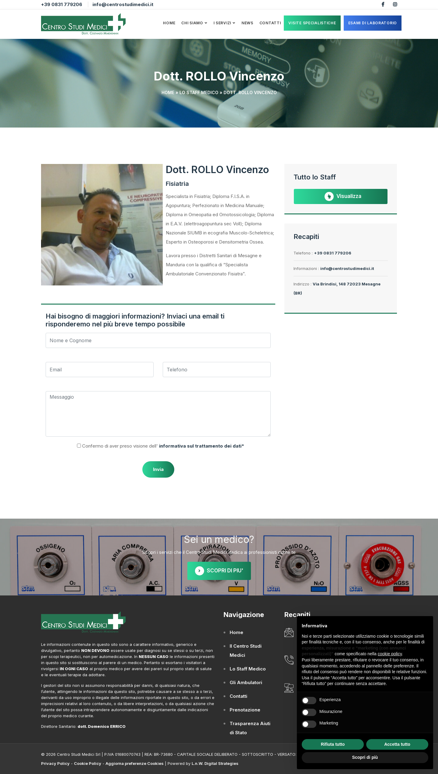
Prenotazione (245, 710)
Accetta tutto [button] (397, 744)
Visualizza (343, 196)
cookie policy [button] (390, 653)
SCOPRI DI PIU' (219, 570)
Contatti (270, 23)
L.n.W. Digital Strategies (215, 763)
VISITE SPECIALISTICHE (312, 23)
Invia (158, 469)
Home (169, 23)
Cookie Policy (87, 763)
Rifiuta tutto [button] (333, 744)
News (247, 23)
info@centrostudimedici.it (122, 4)
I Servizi (222, 23)
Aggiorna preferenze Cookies (135, 763)
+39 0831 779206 (61, 4)
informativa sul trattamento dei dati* (201, 446)
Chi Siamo (192, 23)
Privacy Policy (55, 763)
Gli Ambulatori (246, 682)
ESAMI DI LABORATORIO (372, 23)
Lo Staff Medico (198, 92)
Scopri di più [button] (365, 757)
